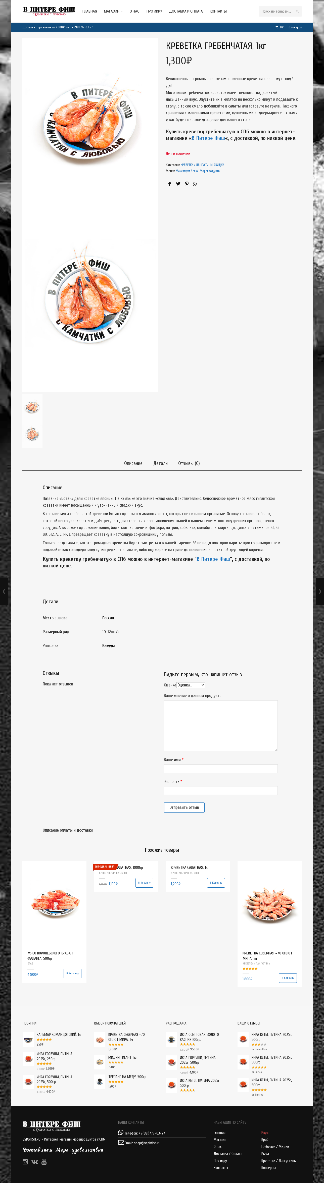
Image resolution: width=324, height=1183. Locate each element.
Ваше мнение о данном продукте (192, 695)
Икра (264, 1133)
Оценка (170, 685)
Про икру (159, 11)
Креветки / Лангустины (278, 1161)
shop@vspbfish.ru (147, 1143)
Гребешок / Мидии (275, 1147)
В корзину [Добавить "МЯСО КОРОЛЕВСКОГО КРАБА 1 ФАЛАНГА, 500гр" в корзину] (72, 973)
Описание (132, 462)
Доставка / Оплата (228, 1154)
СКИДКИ (219, 165)
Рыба (265, 1154)
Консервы (268, 1168)
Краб (264, 1140)
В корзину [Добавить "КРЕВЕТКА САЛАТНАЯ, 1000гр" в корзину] (144, 882)
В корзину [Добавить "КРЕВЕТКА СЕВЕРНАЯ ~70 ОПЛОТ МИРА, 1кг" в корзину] (288, 978)
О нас (140, 11)
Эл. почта (171, 781)
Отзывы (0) (190, 462)
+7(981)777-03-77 (82, 27)
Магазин (117, 11)
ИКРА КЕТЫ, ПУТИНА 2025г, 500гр (265, 1037)
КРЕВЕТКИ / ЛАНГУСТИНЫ (197, 165)
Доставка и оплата (191, 11)
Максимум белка (187, 171)
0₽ (290, 27)
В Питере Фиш (208, 138)
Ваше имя (172, 759)
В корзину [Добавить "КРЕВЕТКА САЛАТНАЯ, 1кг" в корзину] (216, 882)
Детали (160, 462)
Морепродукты (210, 171)
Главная (95, 11)
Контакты (223, 11)
